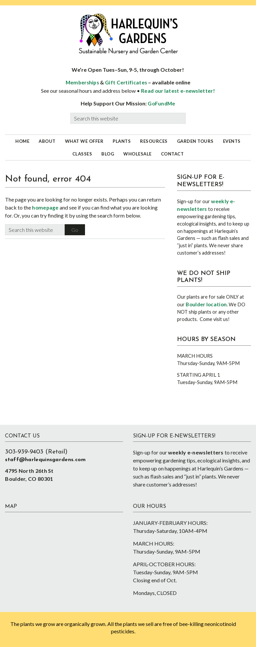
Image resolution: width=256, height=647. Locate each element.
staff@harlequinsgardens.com (45, 459)
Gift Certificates (126, 82)
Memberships (82, 82)
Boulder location (206, 304)
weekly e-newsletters (196, 452)
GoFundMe (161, 103)
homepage (45, 208)
